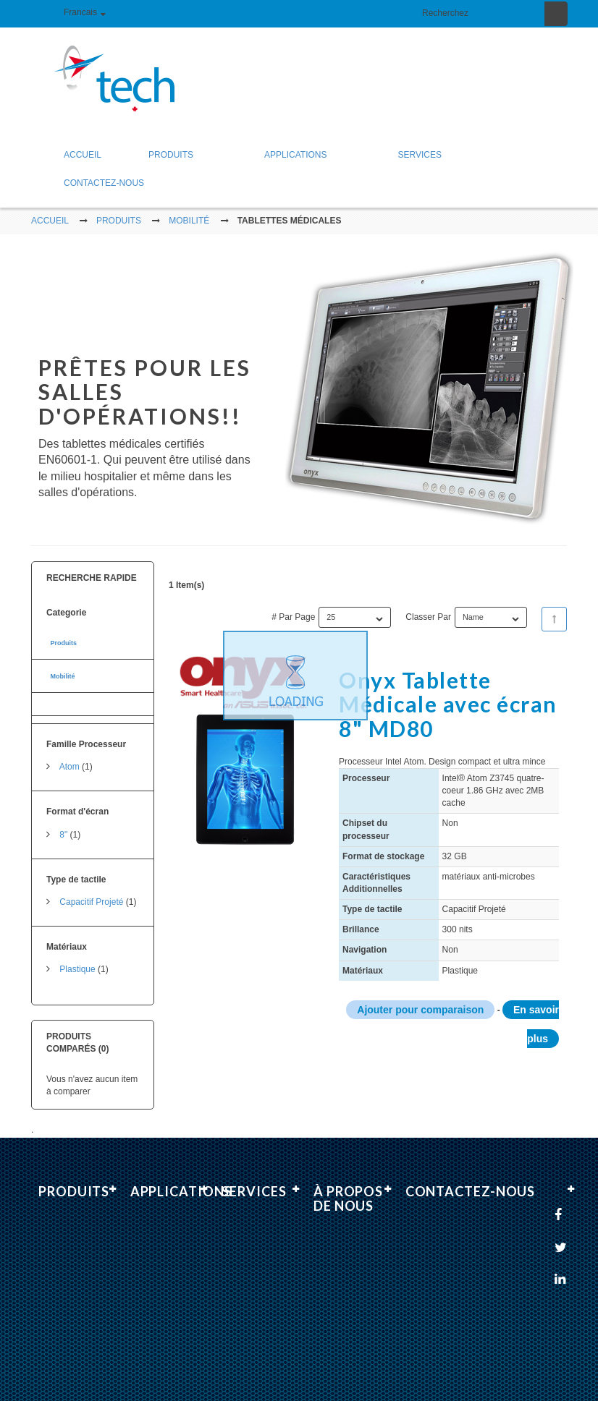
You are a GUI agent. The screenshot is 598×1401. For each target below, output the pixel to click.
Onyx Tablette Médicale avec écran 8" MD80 (448, 694)
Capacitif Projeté (91, 892)
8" (63, 824)
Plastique (77, 960)
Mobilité (62, 666)
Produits (63, 633)
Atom (69, 757)
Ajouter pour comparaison (420, 1000)
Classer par (428, 607)
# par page (293, 607)
